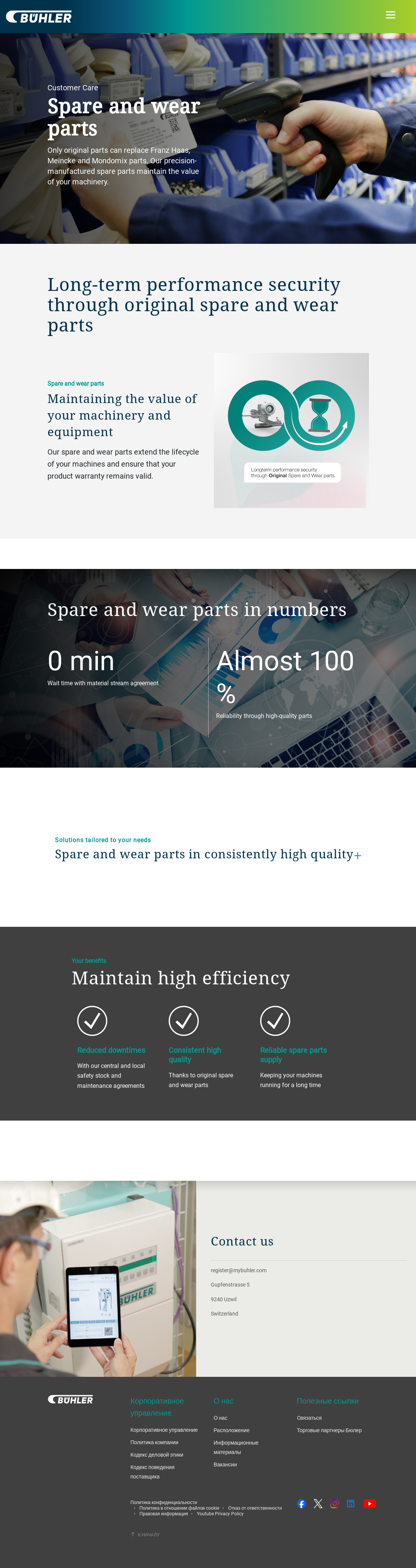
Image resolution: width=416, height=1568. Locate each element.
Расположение (232, 1430)
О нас (220, 1417)
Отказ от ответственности (255, 1508)
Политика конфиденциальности (164, 1502)
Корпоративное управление (164, 1429)
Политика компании (154, 1442)
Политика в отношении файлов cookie (179, 1508)
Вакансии (225, 1464)
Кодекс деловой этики (157, 1454)
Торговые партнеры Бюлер (329, 1430)
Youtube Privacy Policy (220, 1513)
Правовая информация (164, 1513)
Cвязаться (309, 1417)
